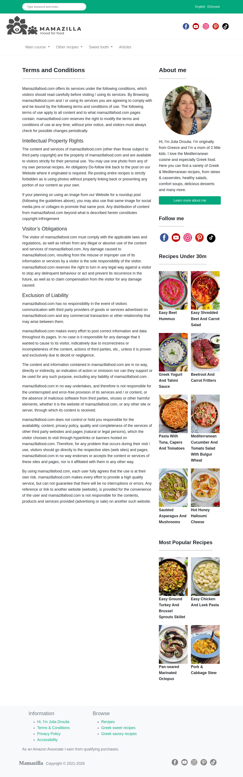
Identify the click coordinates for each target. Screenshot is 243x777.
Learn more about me (190, 200)
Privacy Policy (49, 734)
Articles (125, 47)
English (200, 6)
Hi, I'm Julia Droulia (53, 722)
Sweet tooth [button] (99, 47)
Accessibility (47, 740)
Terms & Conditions (53, 728)
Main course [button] (36, 47)
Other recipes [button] (68, 47)
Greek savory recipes (119, 734)
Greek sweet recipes (118, 728)
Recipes (108, 722)
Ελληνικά (213, 6)
